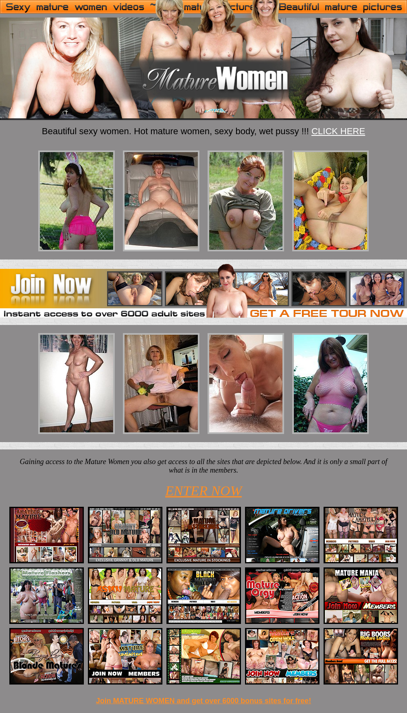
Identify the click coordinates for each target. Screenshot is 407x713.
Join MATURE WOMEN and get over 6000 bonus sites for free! (203, 701)
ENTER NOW (203, 490)
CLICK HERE (338, 131)
